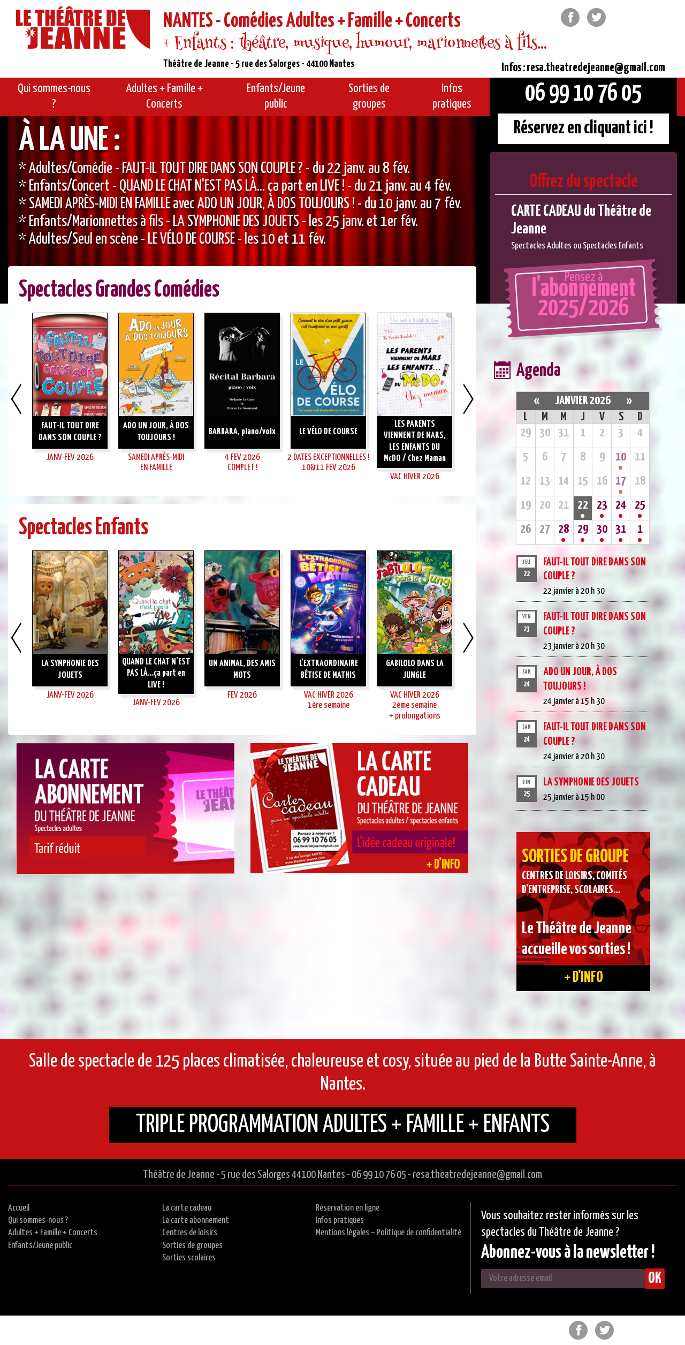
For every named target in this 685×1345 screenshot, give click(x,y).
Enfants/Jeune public (40, 1245)
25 (640, 505)
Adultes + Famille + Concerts (52, 1232)
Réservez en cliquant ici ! (583, 128)
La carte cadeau (186, 1208)
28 (563, 529)
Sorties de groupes (192, 1245)
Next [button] (468, 398)
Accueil (18, 1208)
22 (582, 505)
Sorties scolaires (189, 1258)
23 (602, 505)
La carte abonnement (195, 1220)
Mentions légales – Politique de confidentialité (388, 1232)
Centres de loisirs (189, 1232)
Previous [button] (16, 398)
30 (602, 529)
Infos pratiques (340, 1220)
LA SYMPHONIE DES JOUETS (591, 782)
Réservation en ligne (347, 1208)
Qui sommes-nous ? (38, 1220)
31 (620, 529)
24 (620, 505)
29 (582, 529)
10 (620, 457)
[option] (242, 210)
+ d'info (583, 977)
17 (620, 481)
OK (654, 1278)
